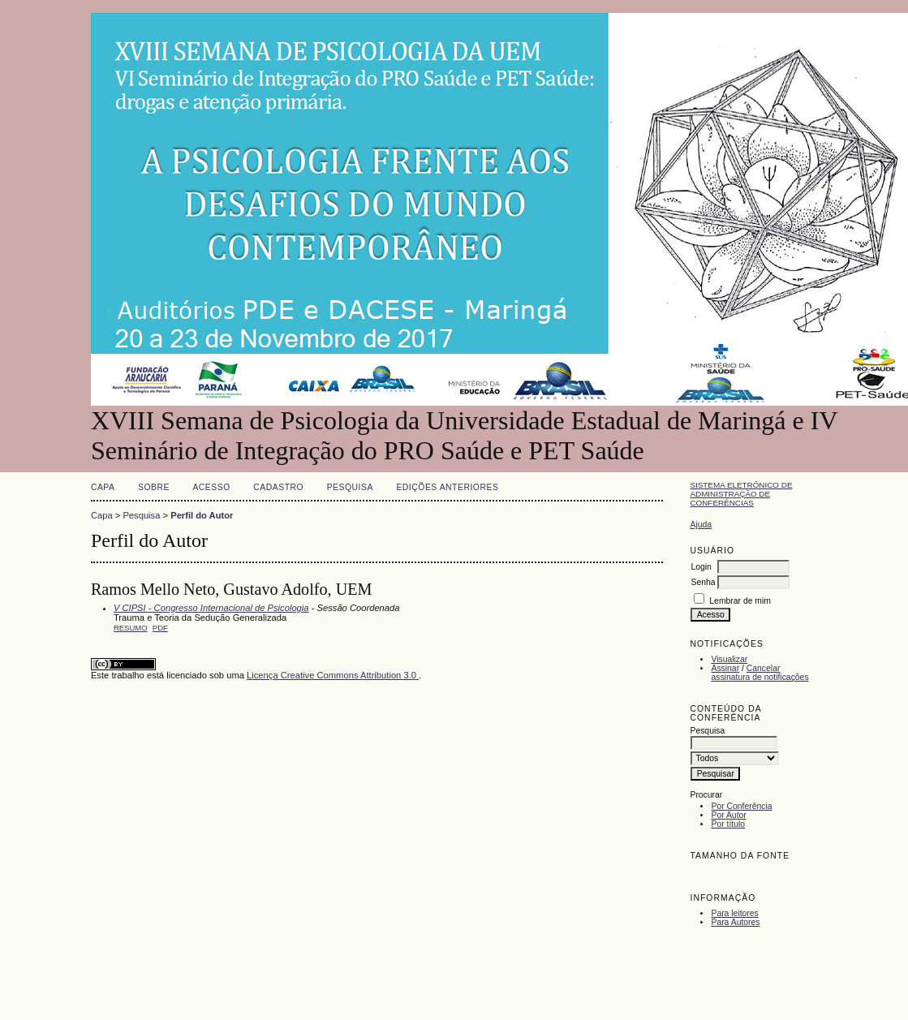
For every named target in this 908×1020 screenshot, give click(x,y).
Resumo (131, 627)
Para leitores (734, 913)
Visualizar (729, 659)
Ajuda (701, 524)
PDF (160, 627)
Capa (103, 487)
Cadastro (278, 487)
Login (701, 566)
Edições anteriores (447, 487)
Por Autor (728, 815)
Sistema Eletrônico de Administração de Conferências (741, 493)
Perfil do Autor (201, 515)
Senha (703, 582)
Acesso (211, 487)
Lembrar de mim (740, 600)
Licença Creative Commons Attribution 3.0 (333, 675)
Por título (728, 824)
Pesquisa (350, 487)
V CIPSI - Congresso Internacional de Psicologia (211, 608)
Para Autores (735, 922)
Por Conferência (741, 806)
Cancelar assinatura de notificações (759, 673)
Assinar (725, 668)
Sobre (154, 487)
